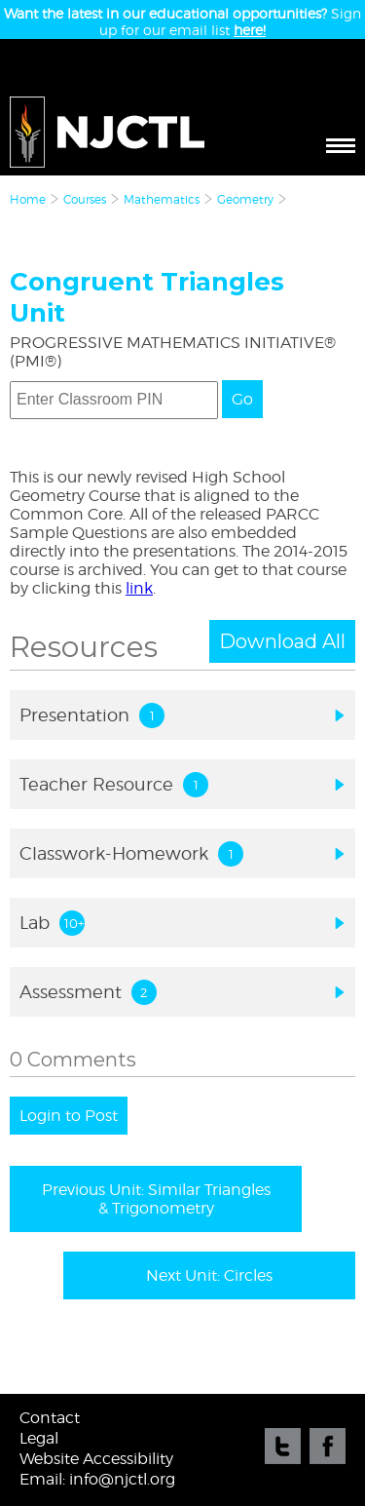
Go (242, 399)
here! (250, 29)
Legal (38, 1438)
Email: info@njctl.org (97, 1479)
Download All (282, 641)
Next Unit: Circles (209, 1275)
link (139, 588)
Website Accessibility (96, 1458)
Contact (49, 1418)
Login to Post (68, 1115)
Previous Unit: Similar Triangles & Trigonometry (156, 1198)
